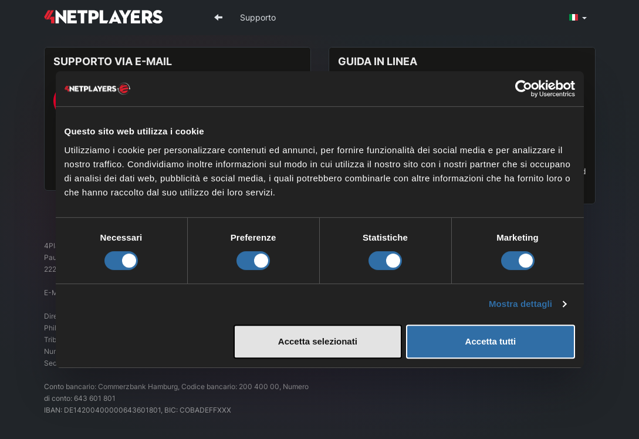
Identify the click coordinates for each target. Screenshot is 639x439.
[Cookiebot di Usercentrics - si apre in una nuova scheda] (523, 88)
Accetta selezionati (317, 341)
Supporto (258, 17)
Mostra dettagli (520, 304)
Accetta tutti (490, 341)
